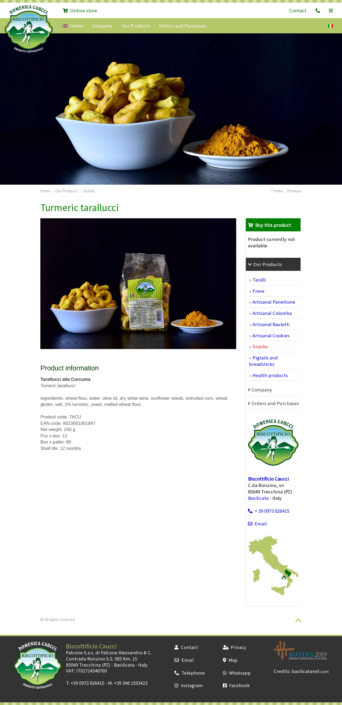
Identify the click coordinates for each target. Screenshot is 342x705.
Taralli (259, 279)
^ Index (277, 190)
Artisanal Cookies (271, 335)
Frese (258, 291)
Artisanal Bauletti (271, 324)
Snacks (89, 190)
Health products (270, 375)
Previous (294, 190)
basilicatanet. (310, 671)
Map (230, 660)
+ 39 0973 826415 (268, 511)
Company (102, 25)
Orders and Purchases (183, 25)
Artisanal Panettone (273, 302)
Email (257, 523)
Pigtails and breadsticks (263, 360)
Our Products (136, 25)
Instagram (188, 685)
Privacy (234, 647)
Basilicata (258, 498)
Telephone (189, 673)
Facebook (236, 685)
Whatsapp (237, 673)
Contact (297, 10)
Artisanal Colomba (272, 313)
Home (73, 25)
